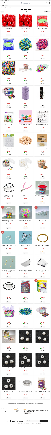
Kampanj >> (14, 0)
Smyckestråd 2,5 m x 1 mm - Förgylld (42, 148)
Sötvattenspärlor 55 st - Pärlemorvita (25, 171)
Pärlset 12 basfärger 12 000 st (25, 124)
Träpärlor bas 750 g (9, 75)
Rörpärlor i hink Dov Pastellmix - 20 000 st (42, 171)
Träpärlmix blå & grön (25, 52)
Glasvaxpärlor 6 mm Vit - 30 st (25, 367)
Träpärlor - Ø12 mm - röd (8, 28)
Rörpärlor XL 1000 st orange (42, 28)
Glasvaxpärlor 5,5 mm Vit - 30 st (42, 367)
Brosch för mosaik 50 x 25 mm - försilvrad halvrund (25, 271)
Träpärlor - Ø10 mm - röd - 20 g (25, 28)
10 (26, 403)
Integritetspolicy (17, 414)
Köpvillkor (16, 411)
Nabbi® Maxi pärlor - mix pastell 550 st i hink (25, 220)
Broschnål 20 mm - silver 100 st (25, 245)
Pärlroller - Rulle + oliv (42, 220)
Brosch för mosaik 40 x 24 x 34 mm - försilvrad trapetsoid (42, 271)
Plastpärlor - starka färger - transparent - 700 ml (42, 391)
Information (48, 0)
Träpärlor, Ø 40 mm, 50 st (25, 148)
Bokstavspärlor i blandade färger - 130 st (42, 124)
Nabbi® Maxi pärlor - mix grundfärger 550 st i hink (9, 221)
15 (35, 403)
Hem (1, 7)
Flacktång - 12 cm (25, 195)
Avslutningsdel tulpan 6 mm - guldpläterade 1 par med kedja (9, 271)
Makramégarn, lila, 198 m (25, 100)
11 (28, 403)
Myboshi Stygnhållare (42, 100)
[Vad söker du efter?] (25, 6)
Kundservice (17, 410)
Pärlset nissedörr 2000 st (8, 124)
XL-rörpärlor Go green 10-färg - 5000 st (9, 100)
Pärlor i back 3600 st (42, 75)
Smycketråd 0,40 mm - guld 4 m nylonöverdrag (42, 245)
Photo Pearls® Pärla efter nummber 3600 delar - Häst (8, 344)
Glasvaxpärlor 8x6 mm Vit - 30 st (9, 367)
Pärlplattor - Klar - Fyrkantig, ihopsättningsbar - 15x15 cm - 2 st (8, 148)
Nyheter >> (9, 0)
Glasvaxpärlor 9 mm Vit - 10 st (8, 391)
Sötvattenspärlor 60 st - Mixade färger (9, 171)
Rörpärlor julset (25, 75)
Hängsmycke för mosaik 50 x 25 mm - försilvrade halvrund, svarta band (8, 196)
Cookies (16, 413)
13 (31, 403)
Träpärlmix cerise (42, 52)
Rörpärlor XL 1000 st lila (8, 52)
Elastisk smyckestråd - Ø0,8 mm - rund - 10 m (25, 391)
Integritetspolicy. (38, 423)
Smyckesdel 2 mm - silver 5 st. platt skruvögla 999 (9, 246)
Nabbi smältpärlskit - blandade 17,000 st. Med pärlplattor (42, 196)
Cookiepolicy (17, 412)
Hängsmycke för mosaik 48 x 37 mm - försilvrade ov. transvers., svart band (8, 294)
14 (33, 403)
